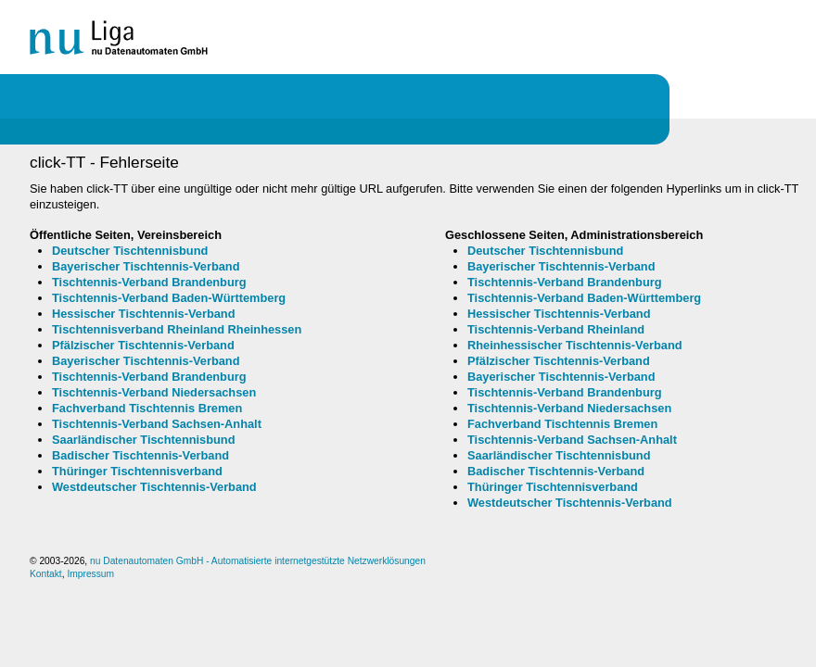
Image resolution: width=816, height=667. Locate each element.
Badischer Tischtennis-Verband (140, 455)
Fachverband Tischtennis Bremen (147, 408)
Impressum (90, 574)
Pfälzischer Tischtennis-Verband (143, 345)
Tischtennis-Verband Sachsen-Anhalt (156, 424)
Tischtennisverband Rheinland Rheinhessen (176, 329)
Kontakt (46, 574)
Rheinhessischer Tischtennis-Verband (574, 345)
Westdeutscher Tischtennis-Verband (154, 487)
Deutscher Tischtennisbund (130, 251)
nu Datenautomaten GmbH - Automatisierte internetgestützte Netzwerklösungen (258, 561)
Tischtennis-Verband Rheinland (555, 329)
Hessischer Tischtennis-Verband (143, 314)
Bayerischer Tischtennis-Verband (145, 266)
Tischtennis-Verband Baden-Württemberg (169, 298)
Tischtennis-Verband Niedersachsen (154, 392)
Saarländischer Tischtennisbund (143, 440)
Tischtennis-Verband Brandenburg (149, 282)
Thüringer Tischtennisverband (137, 471)
